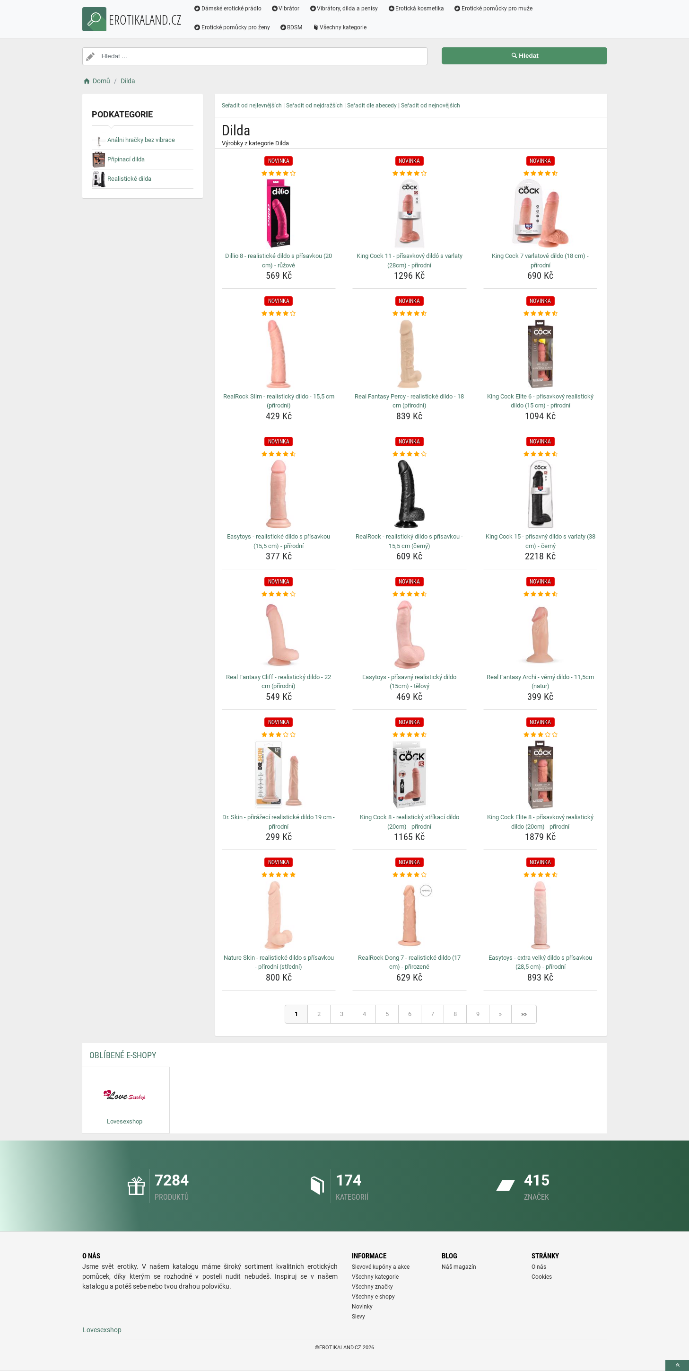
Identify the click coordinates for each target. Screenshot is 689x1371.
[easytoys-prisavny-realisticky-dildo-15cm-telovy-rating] (409, 594)
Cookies (542, 1277)
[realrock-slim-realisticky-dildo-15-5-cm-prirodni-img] (279, 353)
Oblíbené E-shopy (122, 1055)
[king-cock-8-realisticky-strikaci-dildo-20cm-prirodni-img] (409, 774)
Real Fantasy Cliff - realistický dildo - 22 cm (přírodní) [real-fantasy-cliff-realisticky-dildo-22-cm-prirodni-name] (278, 681)
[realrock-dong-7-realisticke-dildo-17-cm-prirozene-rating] (409, 875)
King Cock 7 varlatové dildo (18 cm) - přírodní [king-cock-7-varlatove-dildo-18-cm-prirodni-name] (540, 260)
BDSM (291, 27)
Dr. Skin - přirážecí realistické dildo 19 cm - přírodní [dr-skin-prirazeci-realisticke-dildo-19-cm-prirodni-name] (278, 822)
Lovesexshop (102, 1330)
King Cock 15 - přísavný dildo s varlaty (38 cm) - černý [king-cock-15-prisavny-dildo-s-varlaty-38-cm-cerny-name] (540, 541)
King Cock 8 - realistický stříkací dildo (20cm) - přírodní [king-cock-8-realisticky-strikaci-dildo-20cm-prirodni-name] (409, 822)
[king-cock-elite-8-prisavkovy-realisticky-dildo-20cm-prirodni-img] (540, 774)
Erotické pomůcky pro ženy (232, 27)
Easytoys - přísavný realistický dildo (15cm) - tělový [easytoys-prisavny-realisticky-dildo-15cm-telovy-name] (409, 681)
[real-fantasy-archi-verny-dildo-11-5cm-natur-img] (540, 634)
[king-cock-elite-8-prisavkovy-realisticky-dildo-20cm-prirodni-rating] (540, 735)
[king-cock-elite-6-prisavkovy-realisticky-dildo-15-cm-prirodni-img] (540, 353)
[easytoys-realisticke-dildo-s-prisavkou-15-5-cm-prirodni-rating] (279, 454)
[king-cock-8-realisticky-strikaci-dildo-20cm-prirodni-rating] (409, 735)
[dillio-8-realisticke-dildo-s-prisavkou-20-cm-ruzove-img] (279, 213)
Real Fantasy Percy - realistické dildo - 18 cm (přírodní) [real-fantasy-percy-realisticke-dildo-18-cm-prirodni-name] (409, 401)
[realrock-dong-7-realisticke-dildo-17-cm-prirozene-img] (409, 915)
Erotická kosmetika (416, 8)
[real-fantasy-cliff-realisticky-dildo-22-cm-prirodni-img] (279, 634)
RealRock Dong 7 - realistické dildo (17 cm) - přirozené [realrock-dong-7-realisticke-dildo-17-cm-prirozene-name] (409, 962)
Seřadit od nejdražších (314, 105)
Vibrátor (285, 8)
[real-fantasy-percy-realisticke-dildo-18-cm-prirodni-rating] (409, 313)
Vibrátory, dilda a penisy (343, 8)
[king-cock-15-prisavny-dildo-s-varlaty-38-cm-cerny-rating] (540, 454)
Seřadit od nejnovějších (430, 105)
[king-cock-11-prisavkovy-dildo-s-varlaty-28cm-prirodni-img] (409, 213)
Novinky (362, 1306)
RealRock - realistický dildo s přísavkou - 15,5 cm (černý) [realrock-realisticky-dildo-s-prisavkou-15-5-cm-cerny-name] (409, 541)
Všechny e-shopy (373, 1296)
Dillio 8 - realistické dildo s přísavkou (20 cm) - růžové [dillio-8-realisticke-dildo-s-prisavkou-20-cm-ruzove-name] (278, 260)
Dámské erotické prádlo (228, 8)
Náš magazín (459, 1267)
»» (524, 1013)
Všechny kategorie (339, 27)
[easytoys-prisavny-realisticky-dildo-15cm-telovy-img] (409, 634)
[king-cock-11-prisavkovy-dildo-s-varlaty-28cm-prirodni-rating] (409, 173)
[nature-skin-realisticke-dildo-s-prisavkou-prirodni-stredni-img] (279, 915)
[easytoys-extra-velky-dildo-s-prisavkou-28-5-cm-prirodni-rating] (540, 875)
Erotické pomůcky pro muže (493, 8)
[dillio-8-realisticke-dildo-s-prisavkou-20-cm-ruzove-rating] (279, 173)
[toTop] (677, 1365)
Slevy (358, 1316)
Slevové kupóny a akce (381, 1267)
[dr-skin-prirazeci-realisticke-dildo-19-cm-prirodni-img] (279, 774)
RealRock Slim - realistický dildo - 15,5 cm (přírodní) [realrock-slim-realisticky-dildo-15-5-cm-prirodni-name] (278, 401)
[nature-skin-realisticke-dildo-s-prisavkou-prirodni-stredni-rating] (279, 875)
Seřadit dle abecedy (372, 105)
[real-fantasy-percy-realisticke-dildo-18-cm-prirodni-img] (409, 353)
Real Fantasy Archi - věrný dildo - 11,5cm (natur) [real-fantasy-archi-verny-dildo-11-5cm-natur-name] (540, 681)
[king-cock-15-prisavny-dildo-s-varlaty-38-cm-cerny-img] (540, 494)
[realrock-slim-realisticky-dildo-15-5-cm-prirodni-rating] (279, 313)
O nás (539, 1267)
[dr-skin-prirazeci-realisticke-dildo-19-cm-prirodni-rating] (279, 735)
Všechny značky (372, 1286)
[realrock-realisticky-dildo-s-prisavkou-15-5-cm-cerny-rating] (409, 454)
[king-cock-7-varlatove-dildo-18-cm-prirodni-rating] (540, 173)
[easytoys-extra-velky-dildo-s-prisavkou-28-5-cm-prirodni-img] (540, 915)
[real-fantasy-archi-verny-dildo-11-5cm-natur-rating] (540, 594)
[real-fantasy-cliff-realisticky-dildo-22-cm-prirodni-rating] (279, 594)
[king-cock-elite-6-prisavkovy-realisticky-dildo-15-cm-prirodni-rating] (540, 313)
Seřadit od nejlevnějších (252, 105)
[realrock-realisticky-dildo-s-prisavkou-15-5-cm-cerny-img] (409, 494)
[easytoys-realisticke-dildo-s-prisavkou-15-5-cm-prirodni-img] (279, 494)
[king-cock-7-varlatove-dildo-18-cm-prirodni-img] (540, 213)
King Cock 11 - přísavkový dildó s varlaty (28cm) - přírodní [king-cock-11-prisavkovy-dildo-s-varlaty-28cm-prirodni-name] (409, 260)
